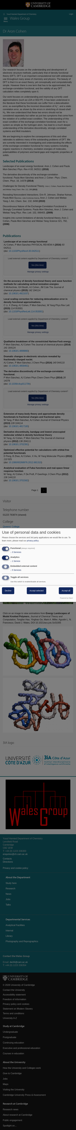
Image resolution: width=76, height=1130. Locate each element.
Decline (8, 591)
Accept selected (37, 591)
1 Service (15, 561)
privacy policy (33, 541)
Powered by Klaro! (66, 598)
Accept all (66, 591)
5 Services (15, 570)
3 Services (15, 552)
